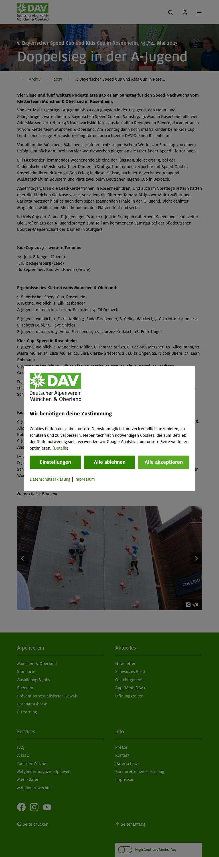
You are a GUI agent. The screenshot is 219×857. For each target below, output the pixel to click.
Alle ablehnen (109, 462)
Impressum (84, 479)
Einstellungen (55, 462)
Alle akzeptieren (164, 462)
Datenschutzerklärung (50, 479)
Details (60, 448)
